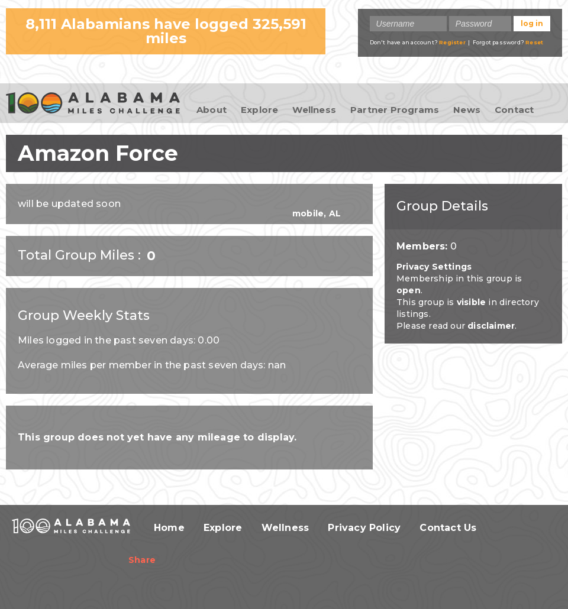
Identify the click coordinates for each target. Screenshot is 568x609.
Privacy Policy (364, 527)
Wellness (314, 109)
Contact (514, 109)
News (466, 109)
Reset (534, 42)
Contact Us (447, 527)
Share (142, 560)
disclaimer (491, 325)
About (211, 109)
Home (169, 527)
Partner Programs (394, 109)
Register (452, 42)
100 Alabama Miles (93, 104)
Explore (259, 109)
